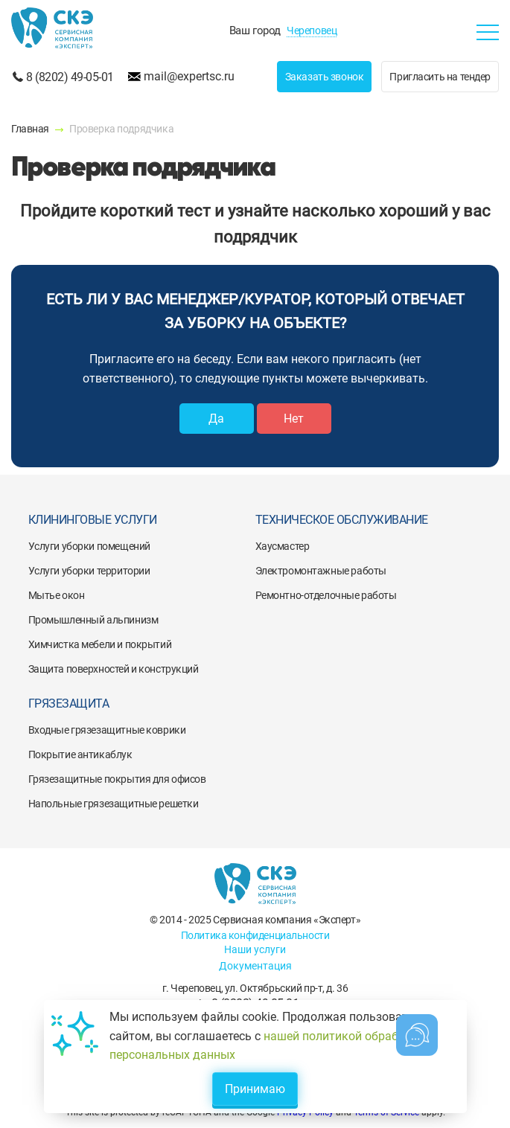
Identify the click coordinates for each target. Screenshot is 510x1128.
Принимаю (255, 1089)
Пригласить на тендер (440, 77)
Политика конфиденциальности (255, 935)
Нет (294, 418)
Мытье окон (56, 595)
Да (216, 418)
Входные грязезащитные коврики (107, 730)
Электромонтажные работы (320, 571)
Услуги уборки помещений (89, 546)
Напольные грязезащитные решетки (113, 804)
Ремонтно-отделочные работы (326, 595)
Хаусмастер (282, 546)
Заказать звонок (324, 77)
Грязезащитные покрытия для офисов (117, 779)
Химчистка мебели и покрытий (100, 644)
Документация (255, 966)
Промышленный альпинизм (93, 620)
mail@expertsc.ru (189, 76)
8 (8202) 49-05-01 (70, 77)
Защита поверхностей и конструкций (113, 669)
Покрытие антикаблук (80, 754)
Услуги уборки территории (89, 571)
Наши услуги (255, 949)
